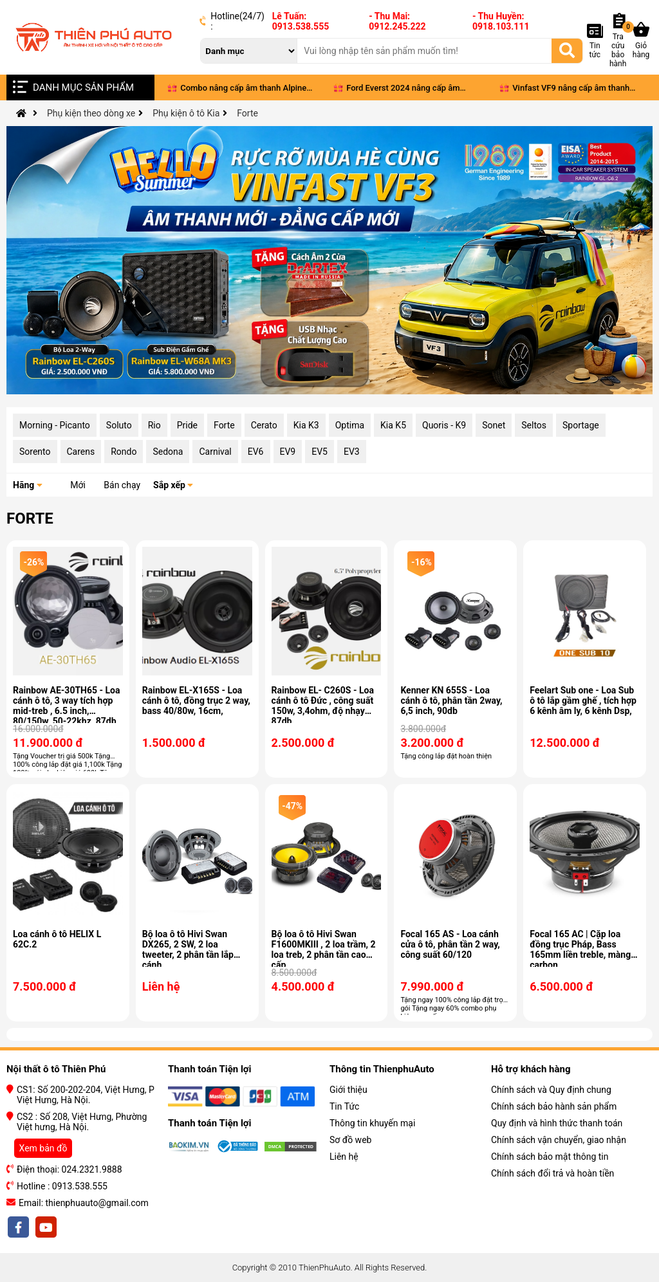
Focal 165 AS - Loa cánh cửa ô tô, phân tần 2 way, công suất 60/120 (449, 944)
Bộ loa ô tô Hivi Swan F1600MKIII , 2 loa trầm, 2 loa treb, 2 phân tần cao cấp (324, 949)
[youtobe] (45, 1227)
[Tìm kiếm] (567, 50)
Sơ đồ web (350, 1140)
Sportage (580, 425)
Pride (187, 425)
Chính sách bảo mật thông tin (550, 1156)
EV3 (352, 451)
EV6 (256, 451)
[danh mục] (249, 51)
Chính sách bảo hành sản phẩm (554, 1106)
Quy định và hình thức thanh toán (556, 1123)
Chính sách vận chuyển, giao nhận (558, 1140)
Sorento (35, 451)
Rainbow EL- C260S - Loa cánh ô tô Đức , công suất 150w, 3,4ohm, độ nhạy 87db (323, 705)
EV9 (288, 451)
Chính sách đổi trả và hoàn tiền (552, 1173)
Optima (349, 425)
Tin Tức (344, 1106)
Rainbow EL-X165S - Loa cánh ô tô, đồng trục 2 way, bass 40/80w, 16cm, (196, 700)
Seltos (533, 425)
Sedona (168, 451)
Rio (154, 425)
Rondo (123, 451)
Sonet (493, 425)
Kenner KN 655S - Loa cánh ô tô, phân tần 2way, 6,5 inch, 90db (451, 700)
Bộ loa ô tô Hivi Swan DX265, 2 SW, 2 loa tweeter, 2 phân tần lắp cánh (188, 949)
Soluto (119, 425)
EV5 (319, 451)
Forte (224, 425)
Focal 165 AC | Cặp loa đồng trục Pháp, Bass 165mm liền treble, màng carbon (580, 949)
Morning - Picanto (54, 425)
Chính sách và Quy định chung (551, 1090)
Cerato (264, 425)
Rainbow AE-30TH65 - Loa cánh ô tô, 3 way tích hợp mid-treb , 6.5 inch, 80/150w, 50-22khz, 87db (66, 705)
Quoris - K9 (444, 425)
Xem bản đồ (43, 1148)
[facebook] (19, 1227)
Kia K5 (393, 425)
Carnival (215, 451)
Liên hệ (344, 1156)
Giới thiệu (348, 1090)
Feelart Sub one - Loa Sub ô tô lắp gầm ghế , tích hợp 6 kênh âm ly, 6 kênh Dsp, (583, 700)
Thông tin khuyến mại (372, 1123)
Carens (81, 451)
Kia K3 (306, 425)
